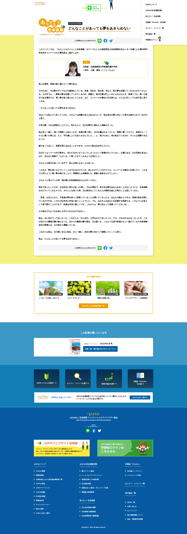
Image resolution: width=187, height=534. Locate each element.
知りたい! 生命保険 (87, 500)
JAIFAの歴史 (40, 484)
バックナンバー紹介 (134, 475)
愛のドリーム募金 (88, 471)
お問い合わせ (132, 506)
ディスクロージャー (43, 505)
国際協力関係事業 (88, 492)
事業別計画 (40, 500)
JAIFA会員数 (40, 492)
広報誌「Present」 (133, 464)
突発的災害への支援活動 (90, 479)
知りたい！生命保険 (153, 16)
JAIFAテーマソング (43, 488)
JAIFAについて (151, 4)
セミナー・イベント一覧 (154, 28)
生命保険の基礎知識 (89, 511)
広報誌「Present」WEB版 (155, 22)
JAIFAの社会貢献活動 (153, 10)
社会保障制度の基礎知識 (90, 516)
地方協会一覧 (150, 34)
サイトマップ (132, 511)
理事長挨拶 (40, 475)
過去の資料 (40, 509)
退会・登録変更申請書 (135, 519)
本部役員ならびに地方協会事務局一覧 (49, 479)
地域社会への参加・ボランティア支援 (95, 488)
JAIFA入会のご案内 (43, 513)
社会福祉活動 (86, 484)
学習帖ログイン (151, 40)
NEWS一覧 (131, 502)
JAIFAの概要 (40, 471)
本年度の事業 (40, 496)
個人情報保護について (135, 515)
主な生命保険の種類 (89, 507)
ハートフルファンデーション (92, 475)
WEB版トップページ (134, 471)
